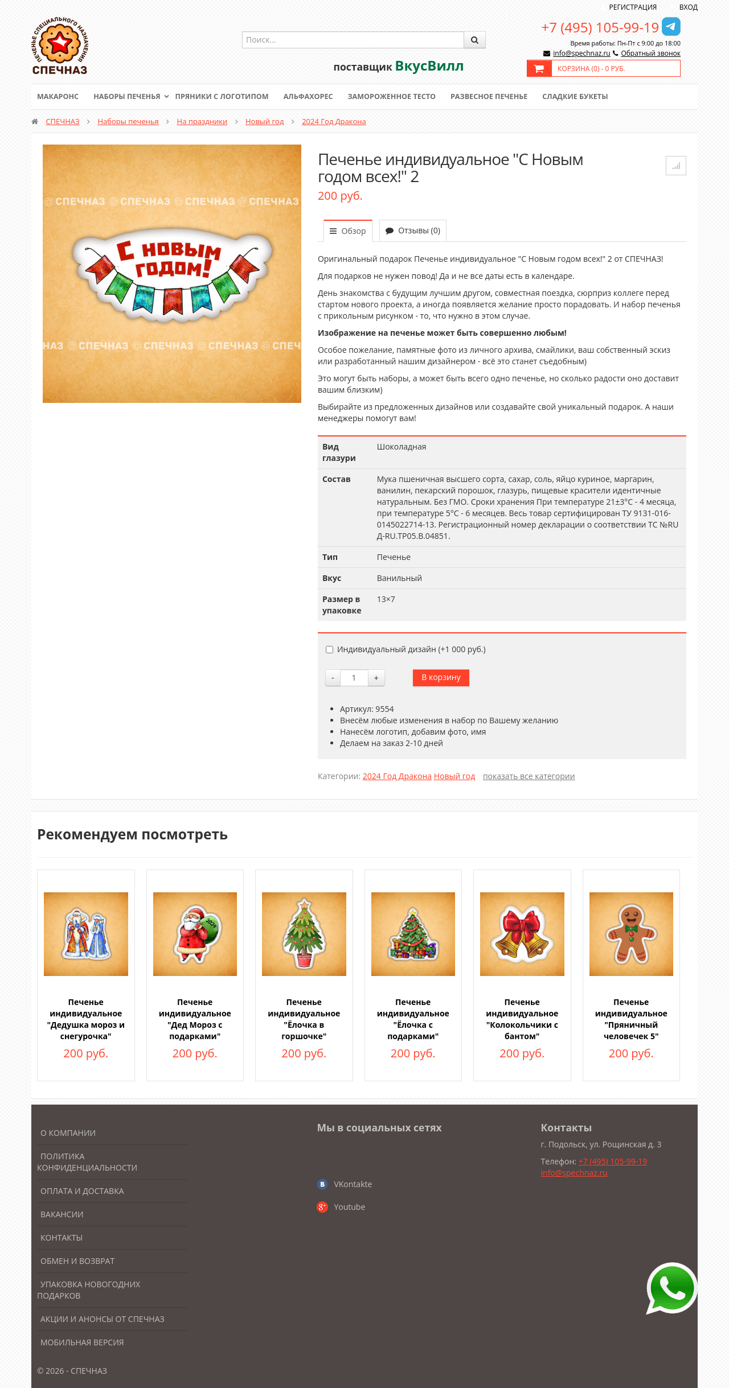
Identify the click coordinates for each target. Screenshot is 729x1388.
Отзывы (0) (413, 230)
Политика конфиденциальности (87, 1162)
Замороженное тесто (402, 97)
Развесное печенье (502, 97)
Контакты (61, 1237)
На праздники (202, 121)
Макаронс (58, 97)
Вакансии (62, 1214)
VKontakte (353, 1184)
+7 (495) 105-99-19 (601, 27)
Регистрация (633, 7)
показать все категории (529, 776)
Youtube (349, 1206)
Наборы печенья (129, 97)
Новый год (264, 121)
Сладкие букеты (591, 97)
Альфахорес (316, 97)
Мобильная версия (82, 1342)
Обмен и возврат (77, 1260)
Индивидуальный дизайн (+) (406, 649)
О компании (68, 1132)
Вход (688, 7)
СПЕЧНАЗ (62, 121)
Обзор (348, 230)
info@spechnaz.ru (581, 53)
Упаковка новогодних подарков (88, 1290)
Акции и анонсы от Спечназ (102, 1318)
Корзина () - (591, 68)
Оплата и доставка (82, 1190)
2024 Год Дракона (334, 121)
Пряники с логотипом (227, 97)
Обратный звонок (651, 53)
